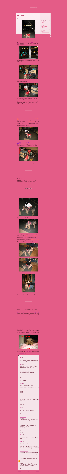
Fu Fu (21, 407)
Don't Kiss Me (43, 25)
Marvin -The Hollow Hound (24, 451)
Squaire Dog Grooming (45, 35)
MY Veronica (35, 17)
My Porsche (43, 27)
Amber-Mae (22, 427)
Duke (21, 364)
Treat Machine (43, 30)
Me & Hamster (43, 31)
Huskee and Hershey (23, 417)
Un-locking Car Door (44, 29)
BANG (21, 178)
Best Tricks (43, 24)
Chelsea (21, 383)
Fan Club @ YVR (20, 15)
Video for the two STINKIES (45, 32)
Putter (21, 357)
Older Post (37, 471)
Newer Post (19, 471)
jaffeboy (21, 441)
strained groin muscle (28, 351)
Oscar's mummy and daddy (24, 371)
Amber (21, 434)
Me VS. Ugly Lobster (44, 26)
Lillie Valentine (22, 393)
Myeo (21, 459)
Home (28, 471)
